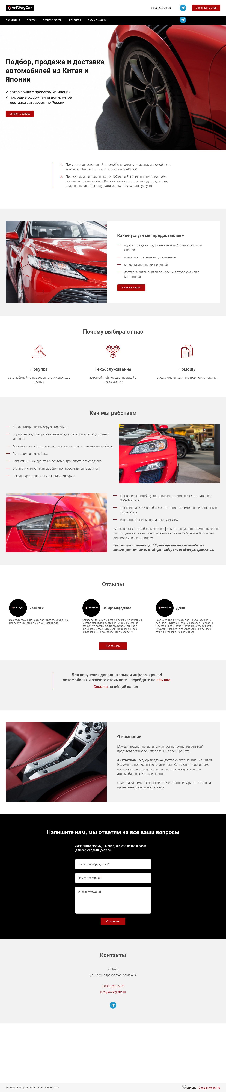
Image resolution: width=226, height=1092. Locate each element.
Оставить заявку (98, 20)
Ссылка (100, 686)
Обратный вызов (206, 7)
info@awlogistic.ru (113, 992)
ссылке (163, 680)
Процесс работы (52, 20)
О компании (13, 20)
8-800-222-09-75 (161, 8)
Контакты (75, 20)
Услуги (31, 20)
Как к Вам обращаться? (94, 864)
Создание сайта (209, 1088)
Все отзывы (113, 645)
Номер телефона (89, 878)
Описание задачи (89, 891)
